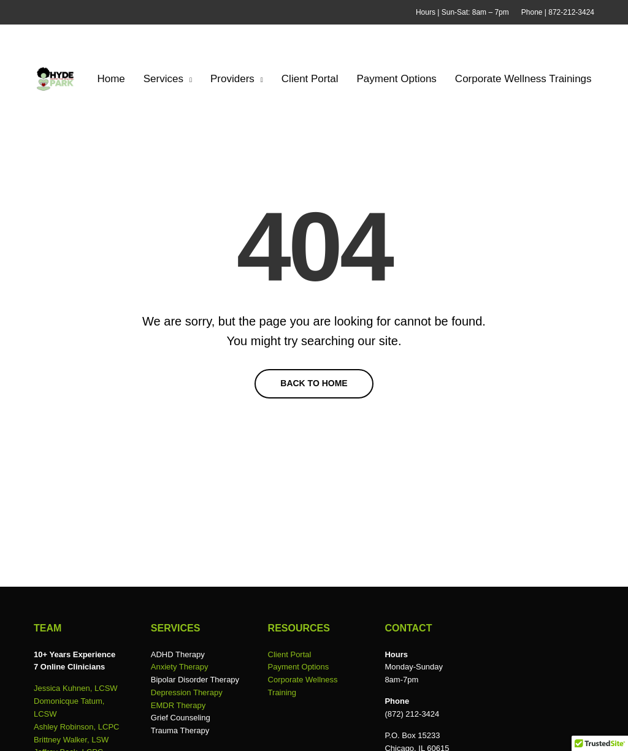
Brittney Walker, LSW (71, 739)
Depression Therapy (187, 692)
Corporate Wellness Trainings (523, 79)
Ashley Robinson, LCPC (76, 726)
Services (163, 79)
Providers (232, 79)
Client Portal (310, 79)
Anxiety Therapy (180, 666)
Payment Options (396, 79)
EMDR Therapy (178, 705)
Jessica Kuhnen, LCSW (76, 688)
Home (110, 79)
